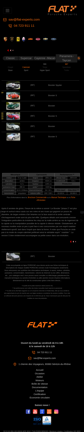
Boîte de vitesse (40, 383)
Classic (10, 58)
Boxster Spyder (55, 85)
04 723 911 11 (23, 25)
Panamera (66, 56)
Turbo (66, 70)
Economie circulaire (40, 397)
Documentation (40, 387)
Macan (51, 58)
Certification (40, 394)
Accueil (39, 370)
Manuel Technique (58, 197)
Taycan (66, 60)
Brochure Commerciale (37, 197)
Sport (26, 70)
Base (10, 70)
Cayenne (40, 58)
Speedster (66, 67)
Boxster (51, 106)
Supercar (26, 58)
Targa (44, 67)
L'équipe (39, 390)
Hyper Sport (45, 70)
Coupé (10, 67)
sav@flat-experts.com (24, 19)
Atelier (39, 377)
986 (44, 64)
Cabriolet (26, 67)
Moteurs (40, 380)
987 (66, 64)
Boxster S (52, 95)
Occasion (40, 373)
